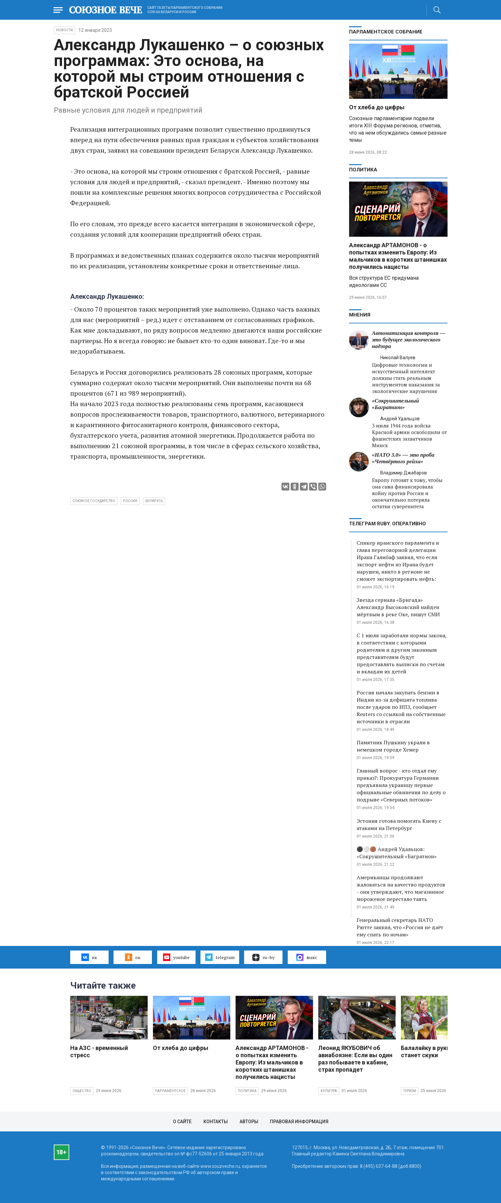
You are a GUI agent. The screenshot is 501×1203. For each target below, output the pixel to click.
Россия (130, 501)
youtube (176, 957)
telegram (219, 957)
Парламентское (170, 1091)
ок (132, 957)
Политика (363, 170)
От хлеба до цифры (377, 107)
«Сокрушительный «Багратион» (395, 404)
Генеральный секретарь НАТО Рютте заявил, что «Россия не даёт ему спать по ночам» (400, 927)
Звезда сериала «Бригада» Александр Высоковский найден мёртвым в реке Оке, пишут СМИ (398, 607)
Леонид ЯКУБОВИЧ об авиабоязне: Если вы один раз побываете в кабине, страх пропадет (355, 1058)
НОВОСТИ (64, 30)
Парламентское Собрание (386, 32)
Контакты (215, 1121)
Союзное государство (94, 501)
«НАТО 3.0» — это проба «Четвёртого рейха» (403, 458)
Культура (329, 1091)
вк (89, 957)
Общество (82, 1091)
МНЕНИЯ (359, 315)
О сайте (182, 1121)
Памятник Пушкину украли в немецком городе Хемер (393, 746)
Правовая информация (299, 1121)
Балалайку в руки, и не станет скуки (432, 1051)
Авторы (249, 1121)
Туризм (409, 1091)
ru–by (263, 957)
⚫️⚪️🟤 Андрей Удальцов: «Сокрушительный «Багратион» (397, 852)
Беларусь (154, 501)
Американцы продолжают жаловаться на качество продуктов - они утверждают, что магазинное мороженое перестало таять (401, 888)
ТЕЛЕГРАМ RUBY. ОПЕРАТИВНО (387, 524)
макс (306, 957)
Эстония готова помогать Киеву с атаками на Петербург (399, 824)
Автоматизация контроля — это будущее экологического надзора (409, 339)
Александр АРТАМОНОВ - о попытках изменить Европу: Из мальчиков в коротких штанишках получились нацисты (398, 256)
